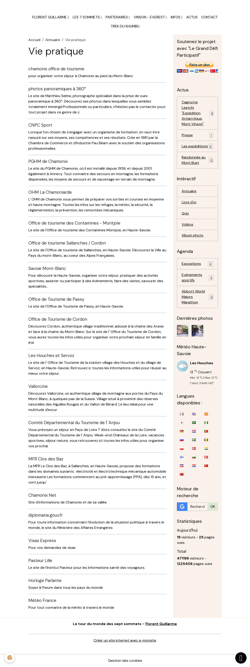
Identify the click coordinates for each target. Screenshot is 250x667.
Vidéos (187, 224)
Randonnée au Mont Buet (197, 160)
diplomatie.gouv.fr (45, 515)
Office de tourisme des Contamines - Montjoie (74, 223)
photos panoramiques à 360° (57, 89)
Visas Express (42, 540)
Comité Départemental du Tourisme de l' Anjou (74, 422)
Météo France (42, 600)
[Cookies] (10, 657)
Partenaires (117, 17)
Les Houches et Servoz (51, 355)
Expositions (197, 264)
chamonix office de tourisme (56, 69)
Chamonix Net (42, 495)
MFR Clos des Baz (45, 459)
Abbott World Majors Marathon (197, 297)
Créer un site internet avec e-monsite (125, 640)
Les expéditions (197, 146)
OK (212, 506)
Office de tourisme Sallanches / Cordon (67, 243)
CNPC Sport (40, 125)
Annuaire (52, 39)
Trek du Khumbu (125, 26)
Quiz (185, 213)
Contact (209, 17)
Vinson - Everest (150, 17)
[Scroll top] (241, 658)
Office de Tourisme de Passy (56, 299)
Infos (176, 17)
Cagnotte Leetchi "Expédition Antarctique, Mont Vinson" (197, 113)
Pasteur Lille (40, 560)
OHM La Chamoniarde (50, 192)
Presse (197, 135)
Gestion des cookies (125, 660)
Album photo (192, 235)
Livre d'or (189, 202)
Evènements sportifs (197, 278)
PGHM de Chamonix (48, 161)
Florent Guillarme (50, 17)
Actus (192, 17)
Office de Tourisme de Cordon (57, 319)
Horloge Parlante (45, 580)
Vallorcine (38, 386)
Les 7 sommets (87, 17)
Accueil (34, 39)
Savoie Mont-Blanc (47, 268)
